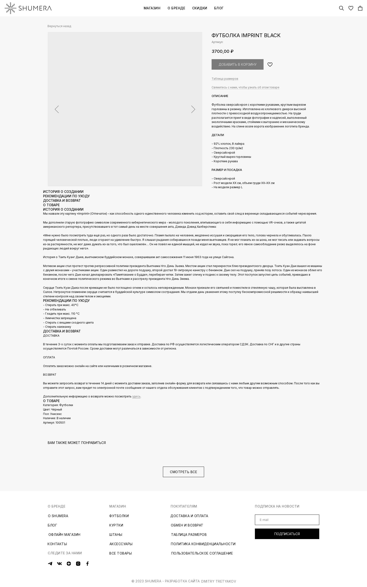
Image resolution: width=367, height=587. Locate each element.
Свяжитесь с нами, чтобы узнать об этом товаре (245, 87)
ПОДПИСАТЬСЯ (287, 534)
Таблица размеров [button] (225, 78)
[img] (28, 8)
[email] (287, 520)
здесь (136, 396)
